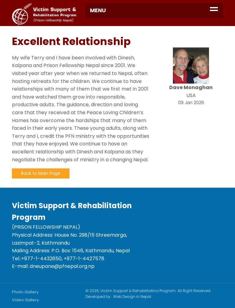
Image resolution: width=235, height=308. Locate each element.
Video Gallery (25, 300)
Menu (98, 10)
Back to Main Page (40, 173)
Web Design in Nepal (132, 296)
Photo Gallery (25, 292)
